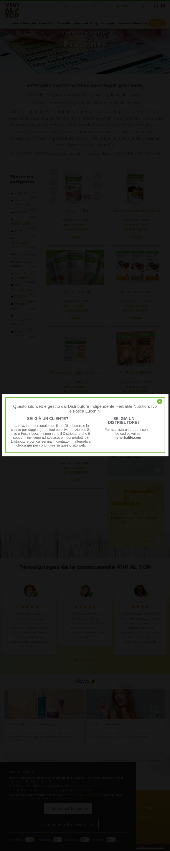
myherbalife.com (127, 437)
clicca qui (24, 445)
